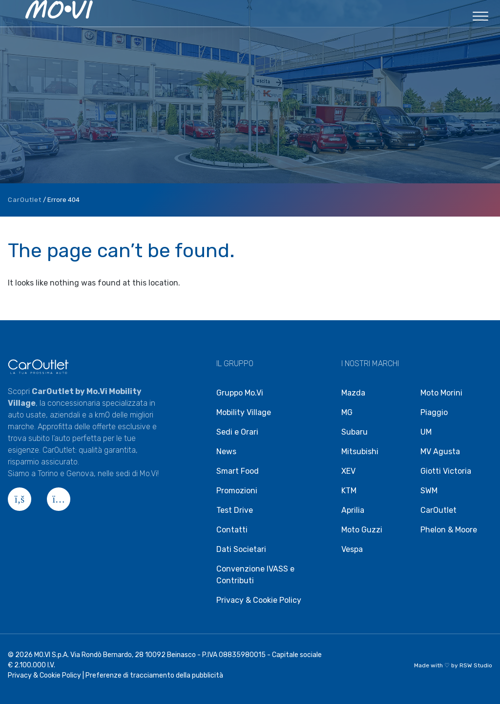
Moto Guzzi (361, 529)
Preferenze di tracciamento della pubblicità (154, 675)
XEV (348, 471)
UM (426, 432)
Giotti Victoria (445, 471)
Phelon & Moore (448, 529)
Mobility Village (243, 412)
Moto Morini (441, 392)
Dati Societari (241, 549)
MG (347, 412)
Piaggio (434, 412)
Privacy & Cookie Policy (258, 600)
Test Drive (234, 510)
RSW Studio (475, 665)
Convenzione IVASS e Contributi (255, 574)
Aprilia (352, 510)
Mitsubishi (359, 451)
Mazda (353, 392)
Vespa (352, 549)
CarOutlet (25, 199)
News (226, 451)
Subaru (354, 432)
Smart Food (237, 471)
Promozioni (236, 490)
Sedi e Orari (237, 432)
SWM (429, 490)
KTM (348, 490)
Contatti (232, 529)
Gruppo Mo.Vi (239, 392)
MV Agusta (440, 451)
